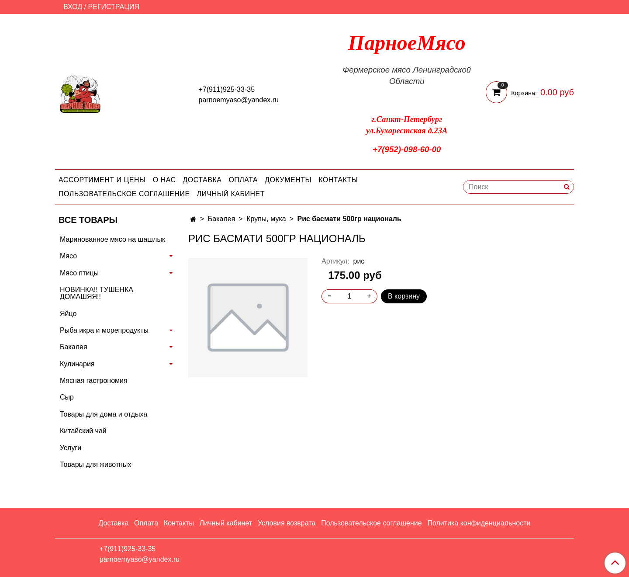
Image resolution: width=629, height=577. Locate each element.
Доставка (202, 180)
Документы (288, 180)
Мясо (68, 256)
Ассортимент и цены (102, 180)
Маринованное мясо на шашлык (112, 239)
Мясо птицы (79, 273)
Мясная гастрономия (94, 380)
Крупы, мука (266, 218)
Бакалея (221, 218)
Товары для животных (95, 464)
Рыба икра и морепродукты (104, 330)
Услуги (70, 448)
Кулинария (77, 364)
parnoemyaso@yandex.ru (239, 100)
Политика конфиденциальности (478, 523)
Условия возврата (286, 523)
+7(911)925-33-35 (227, 89)
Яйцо (68, 313)
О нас (164, 180)
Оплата (243, 180)
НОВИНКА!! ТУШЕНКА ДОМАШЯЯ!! (96, 293)
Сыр (67, 397)
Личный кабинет (231, 194)
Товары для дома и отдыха (103, 414)
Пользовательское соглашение (124, 194)
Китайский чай (83, 430)
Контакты (338, 180)
